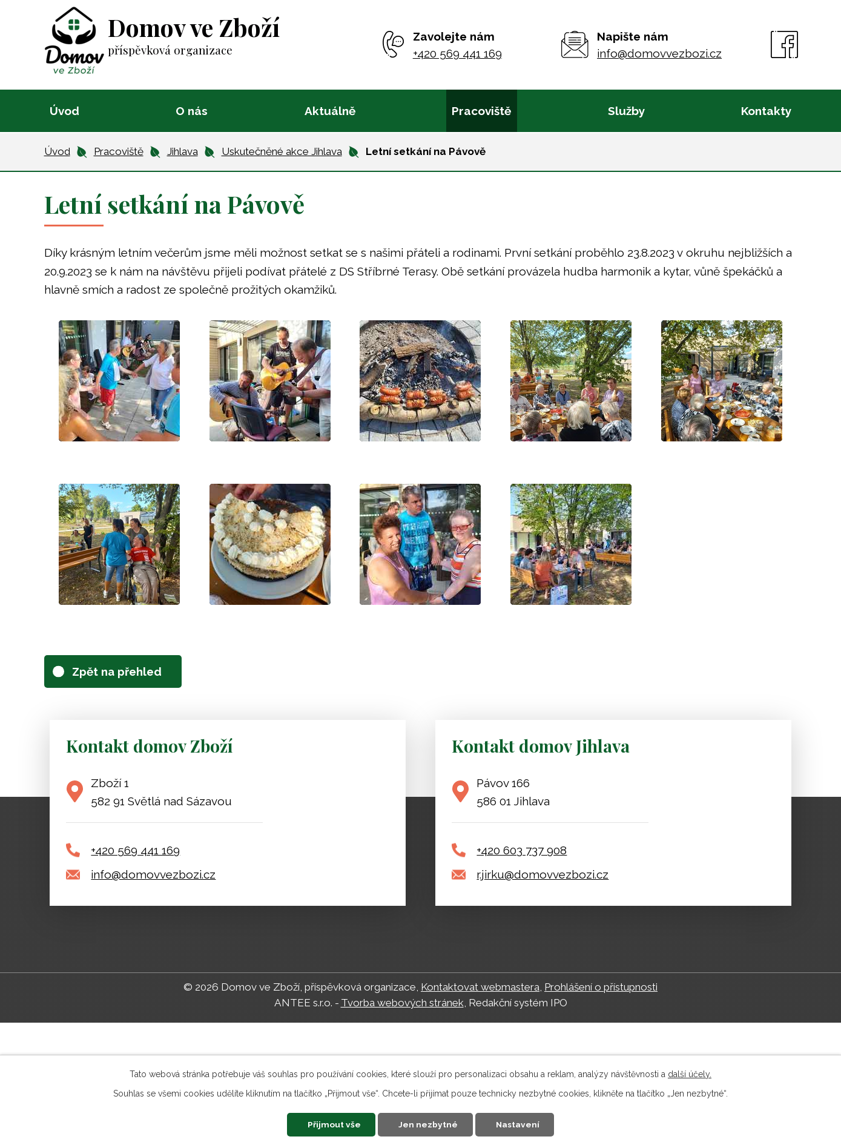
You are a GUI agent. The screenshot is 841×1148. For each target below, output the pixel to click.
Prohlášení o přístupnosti (601, 988)
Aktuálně (330, 110)
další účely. (689, 1073)
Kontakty (766, 110)
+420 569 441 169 (135, 851)
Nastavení (522, 1124)
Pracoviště (481, 110)
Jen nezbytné (428, 1124)
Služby (626, 110)
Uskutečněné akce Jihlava (282, 151)
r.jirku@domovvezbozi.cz (542, 875)
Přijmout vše (330, 1124)
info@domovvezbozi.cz (153, 875)
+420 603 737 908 (522, 851)
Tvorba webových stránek (402, 1004)
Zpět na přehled (120, 671)
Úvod (64, 110)
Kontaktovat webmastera (480, 988)
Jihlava (182, 151)
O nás (192, 110)
